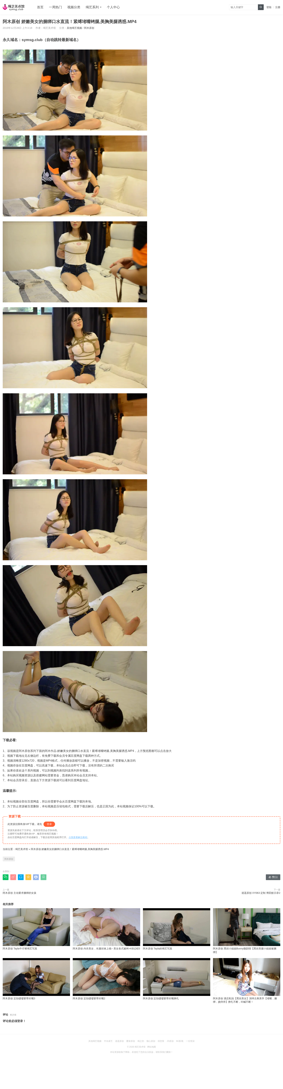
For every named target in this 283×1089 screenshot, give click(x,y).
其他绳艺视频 (74, 27)
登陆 (268, 7)
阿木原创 (89, 27)
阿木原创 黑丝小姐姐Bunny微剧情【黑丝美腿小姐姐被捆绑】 (246, 931)
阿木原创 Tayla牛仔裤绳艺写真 (36, 929)
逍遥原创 (119, 1041)
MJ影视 (179, 1041)
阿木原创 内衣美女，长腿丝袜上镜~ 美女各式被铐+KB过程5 (106, 929)
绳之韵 (141, 1041)
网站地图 (151, 1047)
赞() (273, 877)
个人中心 (113, 7)
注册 (277, 7)
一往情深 (190, 1041)
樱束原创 (130, 1041)
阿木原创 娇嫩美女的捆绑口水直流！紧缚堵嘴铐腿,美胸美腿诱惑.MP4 (70, 849)
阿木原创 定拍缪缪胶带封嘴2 (106, 979)
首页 (40, 7)
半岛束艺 (108, 1041)
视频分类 (73, 7)
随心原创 (151, 1041)
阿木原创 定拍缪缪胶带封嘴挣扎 (176, 979)
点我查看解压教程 (78, 837)
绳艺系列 (92, 7)
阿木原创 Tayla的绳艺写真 (176, 929)
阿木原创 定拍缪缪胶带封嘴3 (36, 979)
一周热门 (55, 7)
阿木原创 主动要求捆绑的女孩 (19, 892)
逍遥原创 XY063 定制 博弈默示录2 (260, 892)
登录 (49, 824)
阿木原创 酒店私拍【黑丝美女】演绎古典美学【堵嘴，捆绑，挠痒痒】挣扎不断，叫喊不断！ (246, 980)
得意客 (161, 1041)
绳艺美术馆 (21, 849)
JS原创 (170, 1041)
